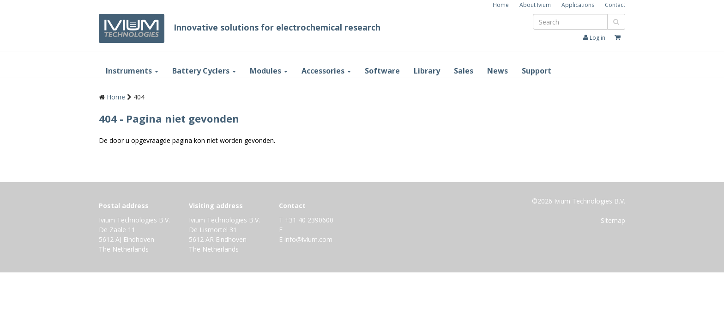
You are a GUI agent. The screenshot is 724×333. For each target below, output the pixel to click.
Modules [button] (269, 71)
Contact (615, 5)
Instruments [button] (132, 71)
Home (501, 5)
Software (382, 71)
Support (536, 71)
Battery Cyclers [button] (204, 71)
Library (427, 71)
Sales (463, 71)
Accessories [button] (326, 71)
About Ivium (535, 5)
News (497, 71)
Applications (577, 5)
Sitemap (613, 220)
